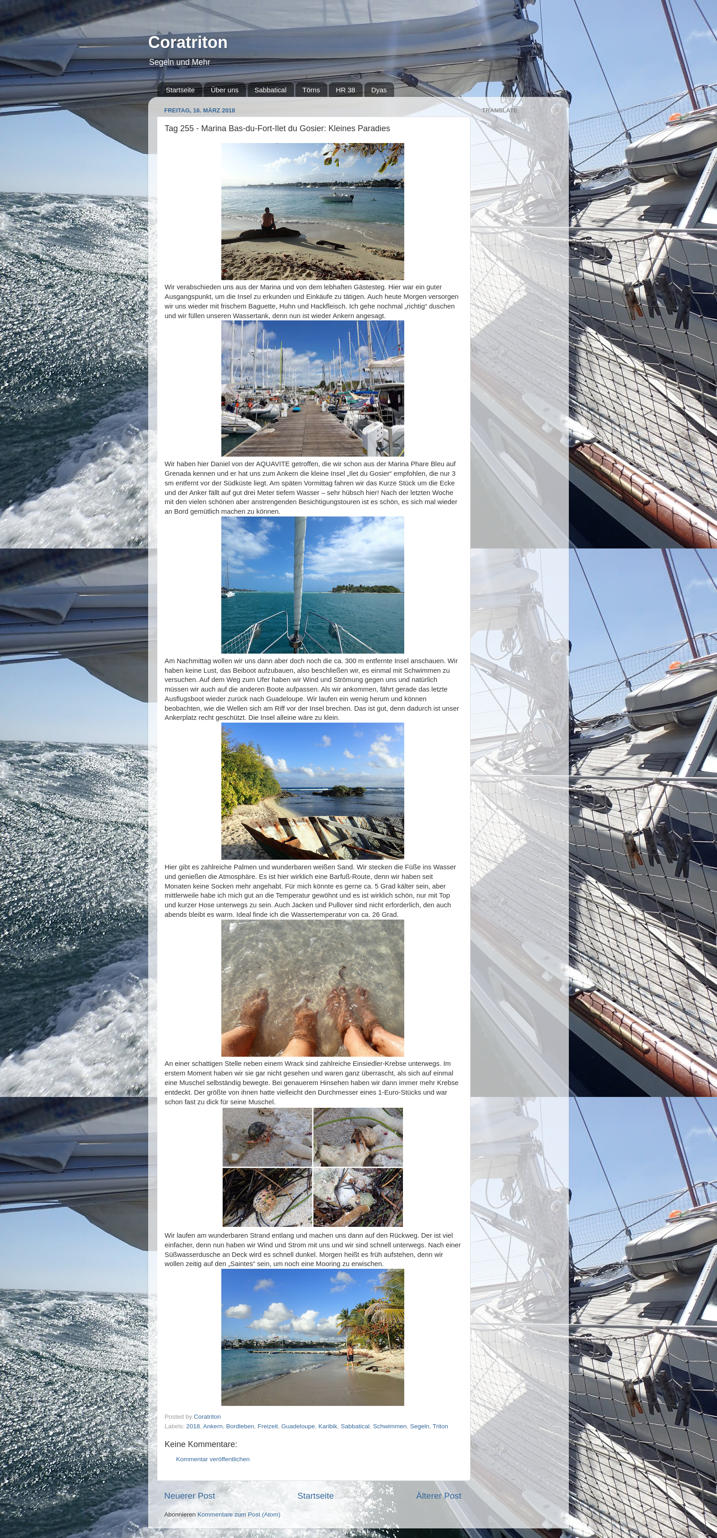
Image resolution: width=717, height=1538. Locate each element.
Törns (311, 90)
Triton (440, 1426)
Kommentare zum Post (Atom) (239, 1514)
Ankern (213, 1426)
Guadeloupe (298, 1426)
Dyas (379, 90)
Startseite (180, 90)
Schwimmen (390, 1426)
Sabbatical (271, 90)
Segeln (419, 1426)
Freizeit (267, 1426)
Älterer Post (438, 1496)
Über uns (225, 90)
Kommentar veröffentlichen (213, 1459)
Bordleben (240, 1426)
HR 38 (345, 90)
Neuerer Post (189, 1496)
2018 (193, 1426)
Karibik (327, 1426)
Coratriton (188, 42)
